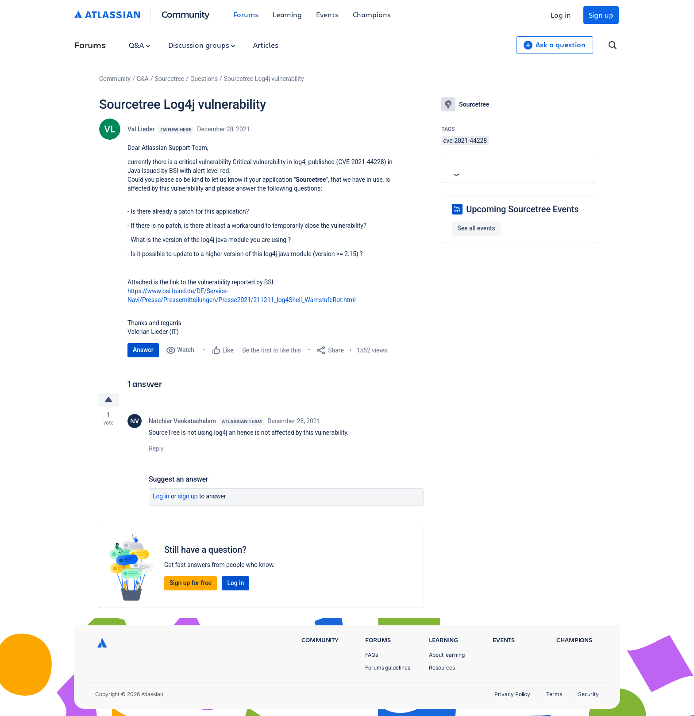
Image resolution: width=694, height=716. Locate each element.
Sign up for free (191, 582)
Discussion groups (201, 45)
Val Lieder (140, 129)
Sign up (601, 14)
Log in (561, 14)
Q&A (139, 45)
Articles (265, 45)
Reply (156, 448)
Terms (554, 694)
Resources (442, 667)
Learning (287, 14)
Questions (204, 78)
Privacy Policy (512, 694)
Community (186, 14)
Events (327, 14)
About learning (447, 654)
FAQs (371, 654)
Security (588, 694)
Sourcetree (170, 78)
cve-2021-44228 (465, 140)
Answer (143, 349)
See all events (476, 228)
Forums (245, 14)
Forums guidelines (387, 667)
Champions (372, 14)
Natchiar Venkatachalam (182, 421)
